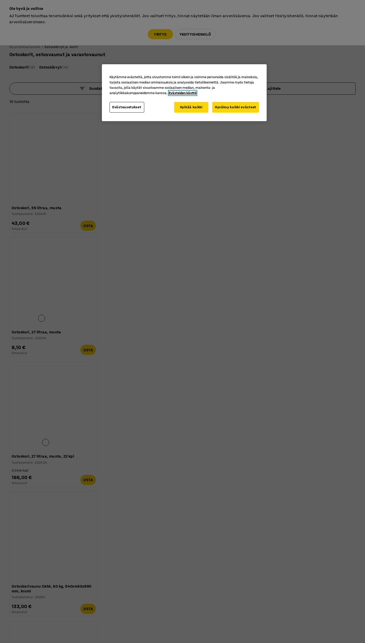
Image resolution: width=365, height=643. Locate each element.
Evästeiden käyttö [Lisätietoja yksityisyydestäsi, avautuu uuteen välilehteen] (182, 93)
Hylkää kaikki (190, 107)
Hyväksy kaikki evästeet (235, 107)
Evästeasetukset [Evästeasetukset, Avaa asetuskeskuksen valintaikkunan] (126, 107)
